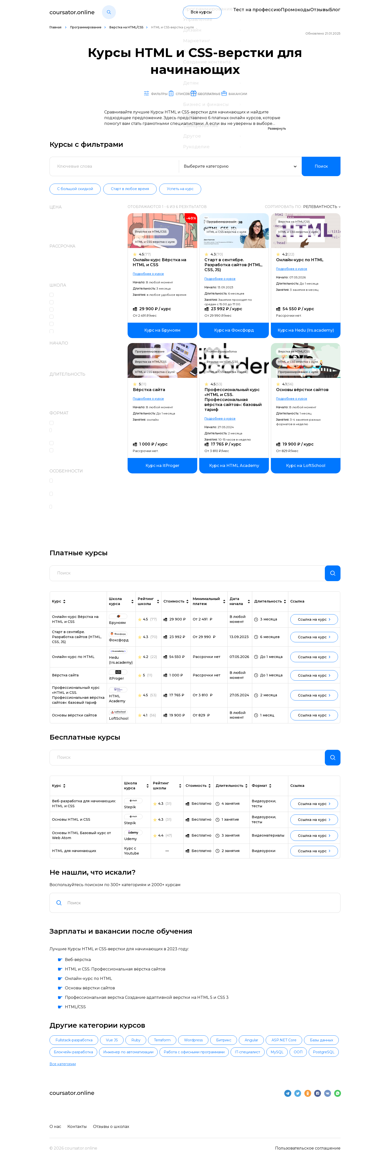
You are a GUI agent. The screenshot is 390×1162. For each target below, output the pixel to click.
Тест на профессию (237, 12)
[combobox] (201, 913)
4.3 (218, 255)
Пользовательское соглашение (308, 1150)
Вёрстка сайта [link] (65, 682)
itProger (65, 317)
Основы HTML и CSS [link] (71, 830)
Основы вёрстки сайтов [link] (74, 722)
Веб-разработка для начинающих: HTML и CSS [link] (84, 814)
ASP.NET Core (318, 1051)
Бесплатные (217, 93)
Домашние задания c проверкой (79, 453)
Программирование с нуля (298, 372)
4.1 (287, 384)
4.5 (147, 255)
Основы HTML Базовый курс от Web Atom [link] (81, 846)
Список (169, 93)
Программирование (85, 27)
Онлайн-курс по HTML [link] (73, 663)
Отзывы (312, 12)
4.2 (288, 255)
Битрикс (248, 1051)
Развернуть (277, 129)
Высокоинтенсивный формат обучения (88, 484)
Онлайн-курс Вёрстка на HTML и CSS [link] (75, 626)
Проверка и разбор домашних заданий (89, 497)
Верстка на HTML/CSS (126, 27)
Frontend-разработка (223, 352)
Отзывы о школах (114, 1128)
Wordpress (213, 1051)
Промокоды (280, 12)
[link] (165, 330)
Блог (336, 12)
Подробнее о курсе (150, 274)
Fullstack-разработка (76, 1051)
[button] (109, 12)
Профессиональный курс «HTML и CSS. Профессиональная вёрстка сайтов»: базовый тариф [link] (78, 701)
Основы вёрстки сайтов (302, 390)
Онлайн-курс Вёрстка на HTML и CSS (162, 262)
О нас (55, 1128)
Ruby (147, 1051)
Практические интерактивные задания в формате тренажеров (88, 433)
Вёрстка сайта (151, 390)
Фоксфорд (68, 331)
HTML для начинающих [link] (74, 861)
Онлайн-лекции (74, 423)
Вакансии (269, 93)
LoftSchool (68, 309)
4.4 (160, 846)
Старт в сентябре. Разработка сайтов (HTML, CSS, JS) (235, 265)
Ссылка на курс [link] (314, 626)
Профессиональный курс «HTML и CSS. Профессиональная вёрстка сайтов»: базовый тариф (234, 400)
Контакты (78, 1128)
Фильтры (125, 93)
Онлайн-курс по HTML (300, 260)
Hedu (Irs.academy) (76, 302)
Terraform (178, 1051)
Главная (55, 27)
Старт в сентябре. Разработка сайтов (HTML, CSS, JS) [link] (76, 643)
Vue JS (119, 1051)
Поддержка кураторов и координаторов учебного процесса (82, 513)
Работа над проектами (80, 443)
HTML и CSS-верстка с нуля (157, 242)
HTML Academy (73, 295)
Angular (281, 1051)
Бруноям (66, 324)
